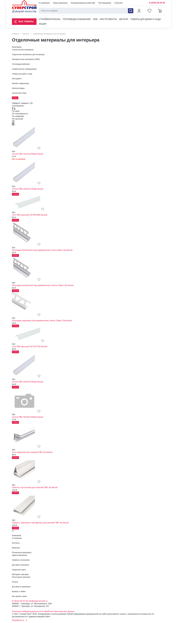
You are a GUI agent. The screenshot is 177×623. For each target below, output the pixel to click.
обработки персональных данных (59, 611)
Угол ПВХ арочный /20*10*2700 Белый (29, 346)
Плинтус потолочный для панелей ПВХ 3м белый (34, 487)
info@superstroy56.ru (37, 601)
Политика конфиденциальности (26, 611)
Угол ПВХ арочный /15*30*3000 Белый (29, 215)
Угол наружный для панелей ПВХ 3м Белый (32, 452)
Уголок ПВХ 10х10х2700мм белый (27, 154)
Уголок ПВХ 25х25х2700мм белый (27, 382)
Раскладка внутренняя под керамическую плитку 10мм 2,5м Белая (43, 285)
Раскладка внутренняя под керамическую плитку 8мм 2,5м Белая (42, 250)
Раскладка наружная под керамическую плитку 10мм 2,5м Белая (42, 320)
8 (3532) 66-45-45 (157, 3)
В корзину (15, 194)
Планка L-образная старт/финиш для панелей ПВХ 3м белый (40, 523)
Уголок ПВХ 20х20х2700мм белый (27, 189)
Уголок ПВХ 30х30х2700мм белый (27, 417)
